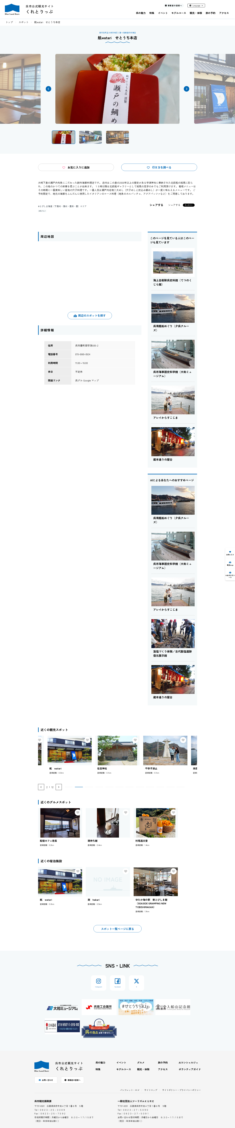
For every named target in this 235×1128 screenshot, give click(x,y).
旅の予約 (210, 13)
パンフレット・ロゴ (129, 1090)
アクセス (224, 13)
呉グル (79, 380)
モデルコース (178, 13)
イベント (163, 13)
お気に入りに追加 (76, 167)
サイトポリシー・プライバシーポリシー (181, 1090)
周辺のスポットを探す (89, 315)
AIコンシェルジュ (188, 1062)
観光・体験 (196, 13)
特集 (151, 13)
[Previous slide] (41, 787)
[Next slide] (59, 787)
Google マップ (91, 380)
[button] (48, 89)
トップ (9, 22)
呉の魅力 (141, 13)
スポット (23, 22)
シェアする (174, 205)
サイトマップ (150, 1090)
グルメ (140, 1062)
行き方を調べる (159, 167)
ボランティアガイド (190, 1069)
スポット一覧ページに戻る (117, 929)
